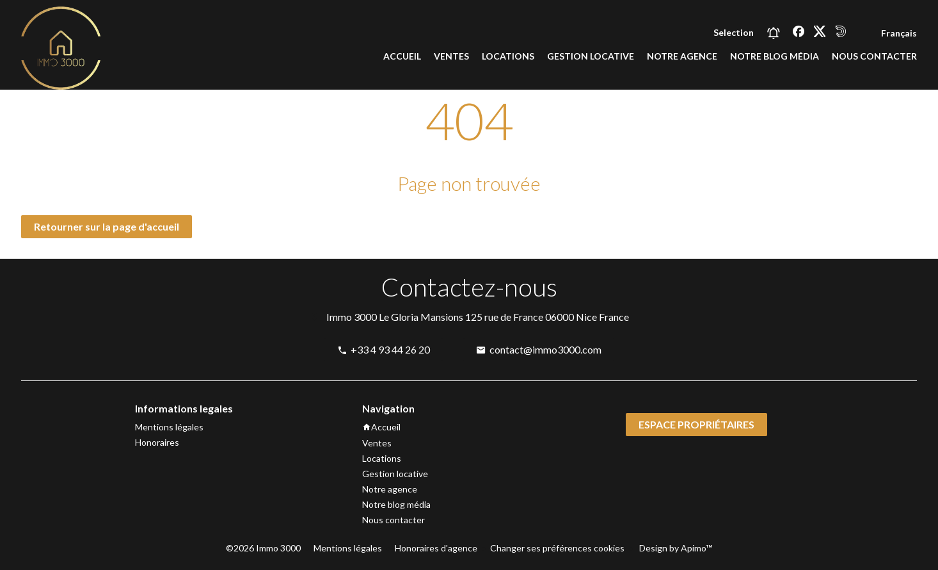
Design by (674, 547)
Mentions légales (348, 547)
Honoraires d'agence (436, 547)
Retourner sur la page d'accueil (106, 226)
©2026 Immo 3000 (263, 547)
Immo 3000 (351, 317)
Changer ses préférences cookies (557, 547)
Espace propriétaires (696, 424)
